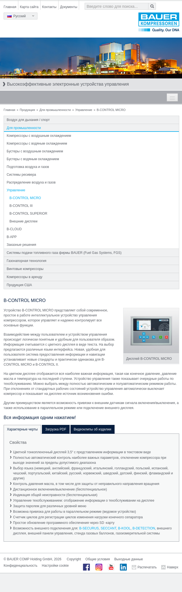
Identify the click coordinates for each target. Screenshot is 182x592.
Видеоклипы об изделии (92, 429)
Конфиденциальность (20, 566)
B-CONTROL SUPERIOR (28, 214)
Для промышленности (55, 110)
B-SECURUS (89, 528)
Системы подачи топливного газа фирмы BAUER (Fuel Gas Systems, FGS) (64, 253)
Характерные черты (22, 429)
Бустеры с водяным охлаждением (33, 159)
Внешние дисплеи (23, 221)
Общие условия (97, 559)
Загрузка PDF (55, 429)
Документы (68, 7)
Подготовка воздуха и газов (28, 167)
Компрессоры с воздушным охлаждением (39, 136)
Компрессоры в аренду (24, 277)
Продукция (27, 110)
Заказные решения (21, 245)
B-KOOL (124, 528)
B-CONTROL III (21, 206)
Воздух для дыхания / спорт (28, 120)
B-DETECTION (143, 528)
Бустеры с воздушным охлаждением (35, 151)
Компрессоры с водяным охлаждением (37, 143)
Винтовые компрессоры (25, 269)
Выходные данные (128, 559)
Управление (83, 110)
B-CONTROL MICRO (25, 198)
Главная (10, 7)
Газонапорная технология (26, 261)
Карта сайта (29, 7)
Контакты (49, 7)
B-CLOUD (14, 229)
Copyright (74, 559)
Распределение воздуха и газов (31, 182)
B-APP (12, 237)
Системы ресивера (21, 175)
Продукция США (19, 285)
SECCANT (108, 528)
